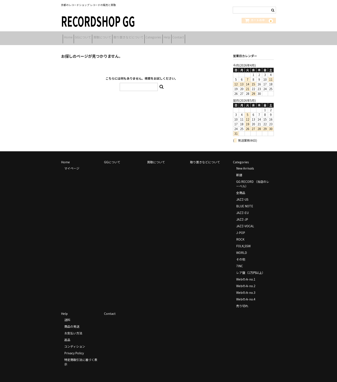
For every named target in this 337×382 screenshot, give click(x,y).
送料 (67, 315)
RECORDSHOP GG (98, 21)
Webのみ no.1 (245, 274)
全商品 (240, 188)
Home (70, 36)
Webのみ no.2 (245, 281)
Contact (220, 36)
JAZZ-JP (242, 214)
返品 (67, 335)
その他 (240, 254)
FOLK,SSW (243, 241)
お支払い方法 (73, 328)
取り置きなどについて (150, 36)
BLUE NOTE (244, 201)
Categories (182, 36)
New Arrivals (245, 163)
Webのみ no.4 (245, 294)
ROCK (240, 234)
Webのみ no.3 (245, 287)
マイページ (71, 163)
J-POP (240, 228)
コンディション (74, 341)
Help (202, 36)
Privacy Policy (74, 348)
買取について (117, 36)
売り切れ (242, 301)
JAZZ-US (242, 194)
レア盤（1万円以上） (250, 267)
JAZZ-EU (242, 208)
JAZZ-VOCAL (245, 221)
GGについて (91, 36)
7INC (239, 261)
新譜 (239, 170)
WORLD (241, 248)
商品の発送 (71, 321)
